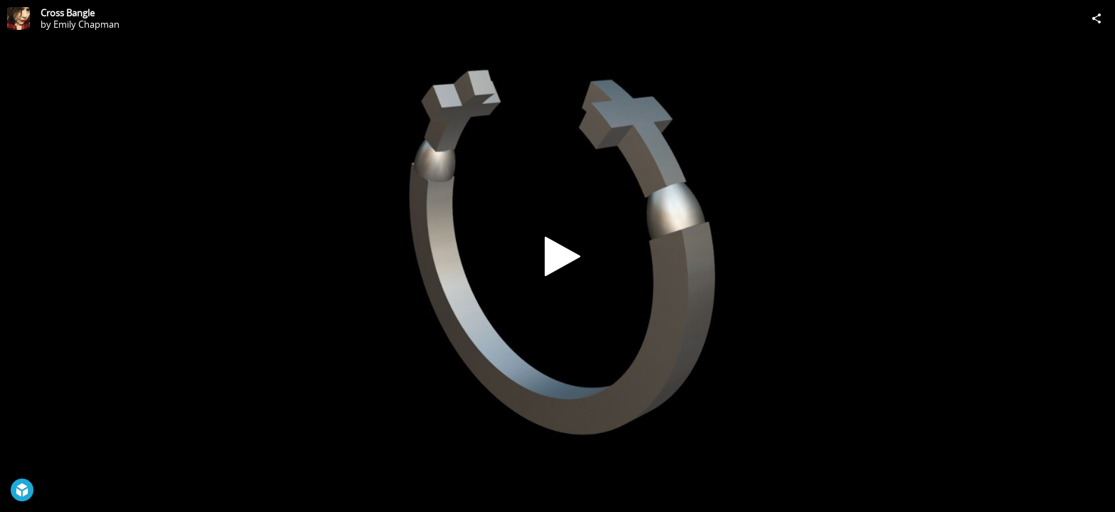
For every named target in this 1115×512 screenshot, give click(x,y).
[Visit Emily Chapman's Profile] (18, 18)
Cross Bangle (68, 12)
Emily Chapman (86, 24)
